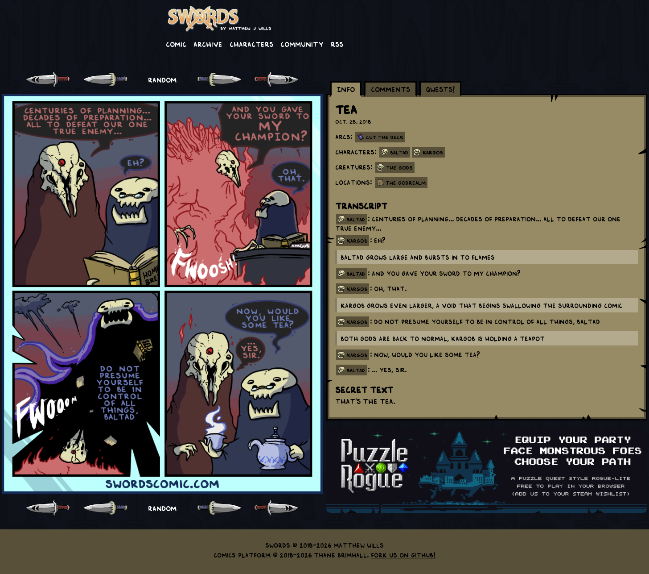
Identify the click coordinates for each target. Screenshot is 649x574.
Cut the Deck (384, 137)
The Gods (399, 167)
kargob (357, 240)
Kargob (433, 152)
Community (302, 43)
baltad (356, 219)
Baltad (399, 152)
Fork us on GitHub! (403, 555)
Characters (251, 43)
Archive (207, 43)
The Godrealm (406, 182)
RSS (337, 43)
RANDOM (162, 79)
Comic (176, 43)
